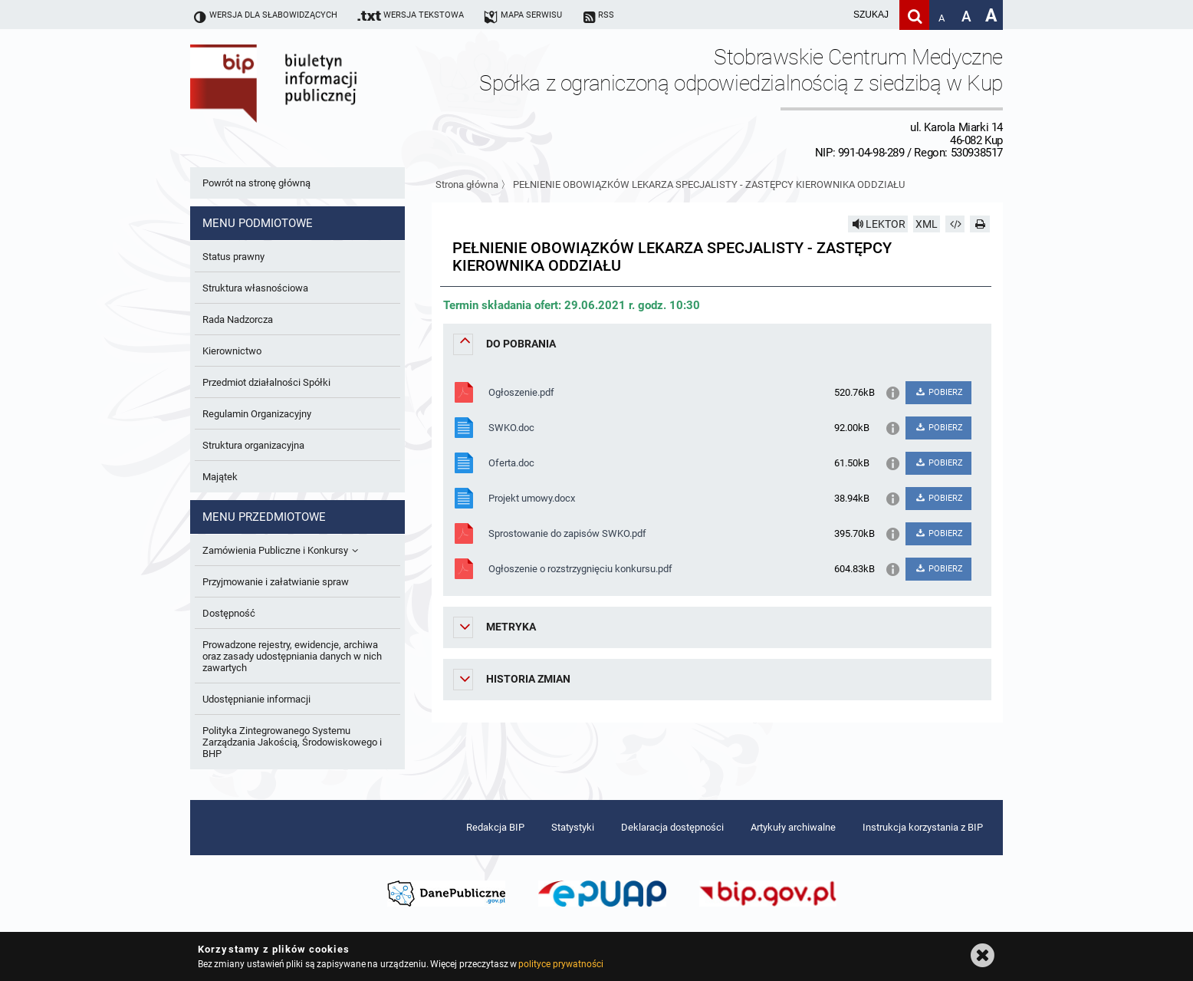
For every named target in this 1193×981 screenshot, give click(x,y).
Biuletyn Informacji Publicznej (316, 102)
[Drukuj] (980, 224)
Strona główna (466, 184)
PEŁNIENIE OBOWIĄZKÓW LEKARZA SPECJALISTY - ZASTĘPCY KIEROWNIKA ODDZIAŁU (709, 184)
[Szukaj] (914, 15)
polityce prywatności (560, 964)
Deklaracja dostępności (672, 827)
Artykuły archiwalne (793, 827)
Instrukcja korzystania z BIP (923, 827)
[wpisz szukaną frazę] (832, 15)
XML (926, 224)
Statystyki (572, 827)
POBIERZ (938, 392)
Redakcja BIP (495, 827)
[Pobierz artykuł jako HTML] (955, 224)
